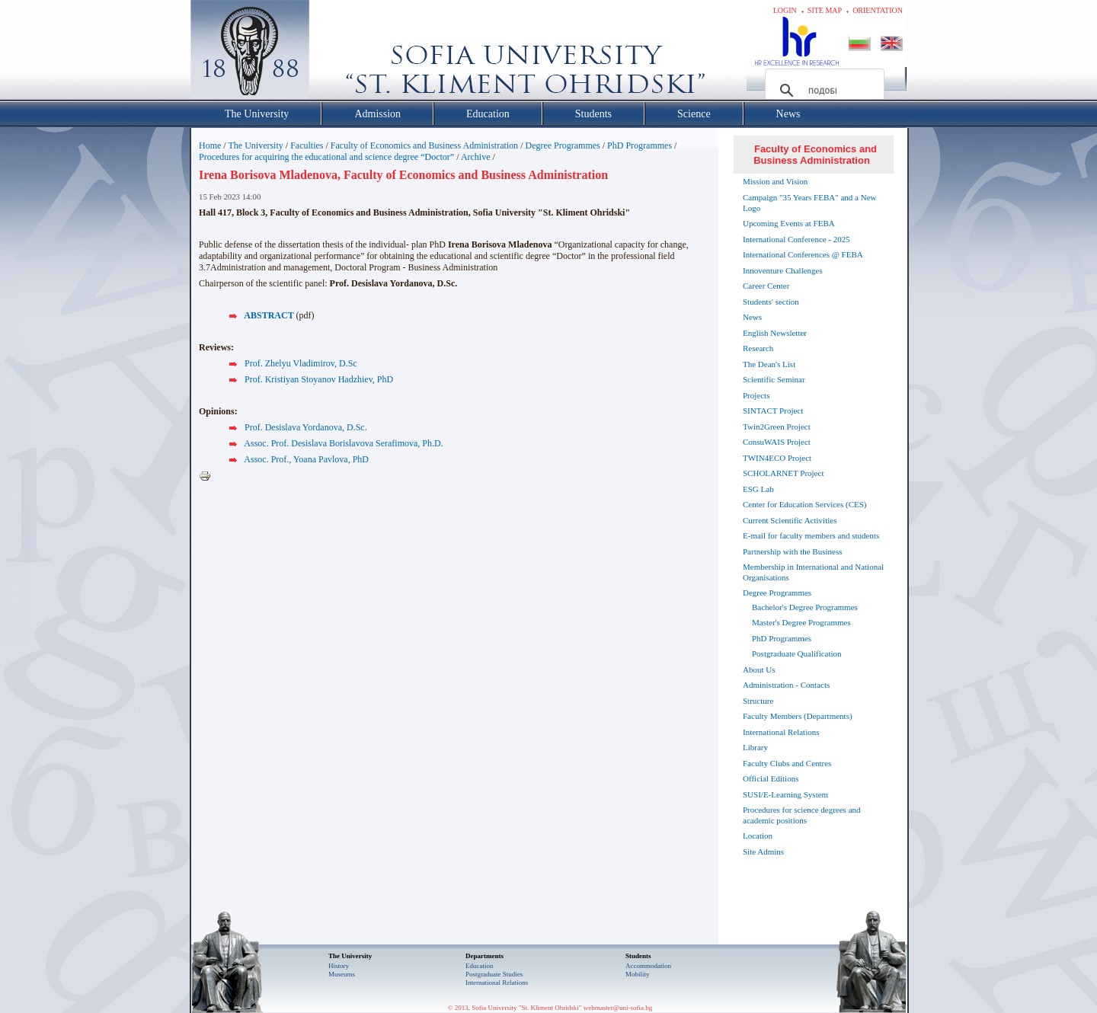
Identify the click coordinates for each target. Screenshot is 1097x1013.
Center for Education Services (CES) (805, 504)
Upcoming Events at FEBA (789, 223)
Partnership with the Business (792, 551)
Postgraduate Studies (494, 974)
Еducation (479, 966)
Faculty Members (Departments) (797, 716)
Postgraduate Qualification (797, 653)
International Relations (781, 732)
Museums (341, 974)
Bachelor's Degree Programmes (805, 607)
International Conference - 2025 (796, 239)
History (338, 966)
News (752, 316)
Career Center (766, 285)
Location (757, 835)
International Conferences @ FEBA (803, 254)
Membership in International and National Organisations (813, 572)
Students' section (771, 301)
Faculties (306, 145)
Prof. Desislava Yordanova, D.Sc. (306, 427)
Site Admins (763, 851)
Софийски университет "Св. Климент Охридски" (336, 53)
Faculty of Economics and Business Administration (424, 145)
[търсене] (822, 90)
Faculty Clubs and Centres (787, 763)
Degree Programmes (562, 145)
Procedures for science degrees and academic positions (802, 815)
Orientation (877, 10)
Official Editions (770, 778)
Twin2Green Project (777, 426)
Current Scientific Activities (789, 520)
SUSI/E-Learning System (785, 794)
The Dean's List (769, 364)
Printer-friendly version (209, 477)
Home (210, 145)
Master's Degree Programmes (801, 622)
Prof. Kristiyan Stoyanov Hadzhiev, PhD (319, 379)
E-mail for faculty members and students (811, 535)
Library (755, 747)
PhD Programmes (639, 145)
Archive (476, 157)
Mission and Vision (775, 181)
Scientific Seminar (774, 379)
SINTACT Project (773, 410)
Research (758, 348)
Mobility (637, 974)
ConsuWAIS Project (777, 441)
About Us (759, 669)
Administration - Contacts (786, 684)
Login (785, 10)
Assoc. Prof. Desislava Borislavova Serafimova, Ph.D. (343, 443)
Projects (756, 395)
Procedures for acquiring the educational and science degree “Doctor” (326, 157)
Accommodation (648, 966)
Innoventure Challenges (783, 270)
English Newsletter (775, 332)
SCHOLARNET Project (783, 473)
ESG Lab (758, 489)
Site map (825, 10)
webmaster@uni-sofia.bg (618, 1007)
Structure (758, 700)
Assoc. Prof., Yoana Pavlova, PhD (306, 459)
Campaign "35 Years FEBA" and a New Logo (810, 203)
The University (255, 145)
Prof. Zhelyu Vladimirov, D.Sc (301, 363)
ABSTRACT (268, 315)
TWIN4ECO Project (777, 457)
